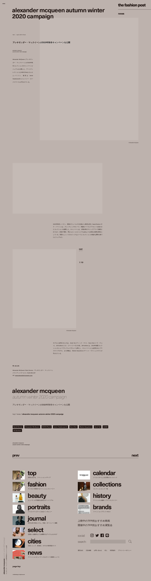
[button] (90, 252)
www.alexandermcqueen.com (23, 375)
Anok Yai (97, 427)
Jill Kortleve (17, 430)
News (121, 13)
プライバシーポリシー (124, 550)
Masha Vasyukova (86, 427)
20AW (105, 427)
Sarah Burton (17, 427)
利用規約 (112, 550)
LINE (107, 535)
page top (16, 566)
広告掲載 (88, 550)
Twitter (97, 535)
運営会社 (80, 550)
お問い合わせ (98, 550)
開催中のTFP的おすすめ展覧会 (95, 525)
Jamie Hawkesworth (60, 427)
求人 (106, 550)
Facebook (102, 535)
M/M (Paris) (46, 427)
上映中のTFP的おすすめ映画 (94, 520)
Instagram (92, 535)
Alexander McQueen (32, 427)
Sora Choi (73, 427)
